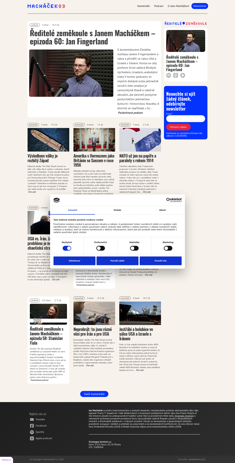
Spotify (40, 432)
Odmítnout (74, 260)
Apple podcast (44, 438)
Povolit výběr (117, 260)
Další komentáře (94, 394)
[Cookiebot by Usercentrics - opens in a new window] (168, 200)
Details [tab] (117, 210)
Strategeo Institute (184, 415)
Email (169, 113)
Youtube (40, 419)
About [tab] (162, 210)
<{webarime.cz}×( (196, 459)
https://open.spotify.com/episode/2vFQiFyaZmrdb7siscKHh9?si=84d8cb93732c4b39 (168, 75)
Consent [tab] (72, 210)
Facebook (41, 425)
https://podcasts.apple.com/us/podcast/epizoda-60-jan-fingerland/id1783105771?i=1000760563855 (175, 75)
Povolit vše (161, 260)
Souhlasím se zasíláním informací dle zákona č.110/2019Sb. (184, 134)
